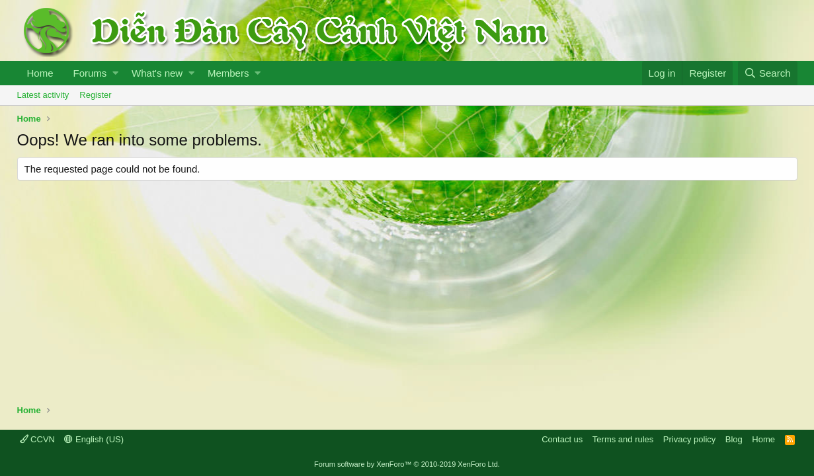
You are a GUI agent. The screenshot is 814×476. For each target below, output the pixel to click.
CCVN (37, 439)
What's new (157, 73)
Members (228, 73)
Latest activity (43, 95)
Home (40, 73)
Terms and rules (622, 439)
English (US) (94, 439)
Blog (734, 439)
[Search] (767, 73)
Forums (90, 73)
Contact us (562, 439)
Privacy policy (689, 439)
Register (95, 95)
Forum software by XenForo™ (407, 464)
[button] (115, 73)
